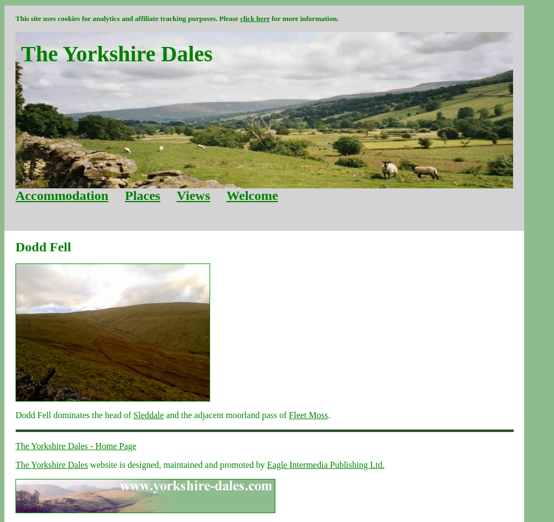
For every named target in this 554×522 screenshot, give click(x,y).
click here (255, 18)
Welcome (252, 195)
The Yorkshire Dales (51, 465)
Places (142, 195)
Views (193, 195)
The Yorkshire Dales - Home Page (76, 446)
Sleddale (148, 415)
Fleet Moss (308, 415)
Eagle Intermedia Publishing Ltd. (325, 465)
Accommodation (61, 195)
